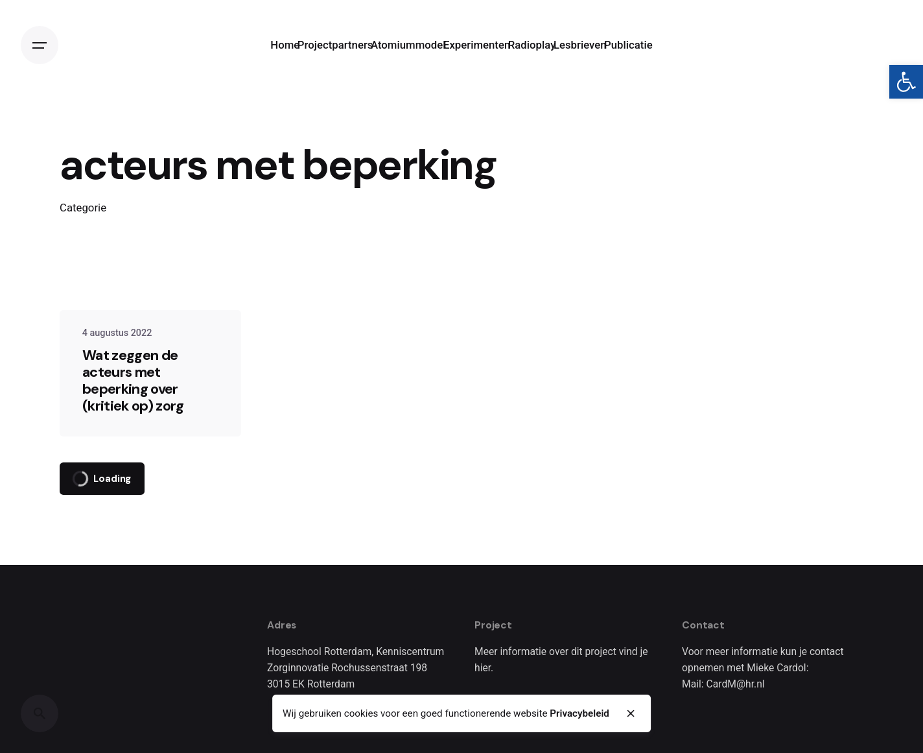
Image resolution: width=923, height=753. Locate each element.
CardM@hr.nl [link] (736, 684)
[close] (631, 713)
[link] (906, 82)
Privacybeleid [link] (579, 713)
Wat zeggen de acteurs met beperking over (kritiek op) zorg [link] (133, 380)
